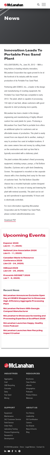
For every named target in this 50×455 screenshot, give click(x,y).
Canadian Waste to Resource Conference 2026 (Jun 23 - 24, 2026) (18, 261)
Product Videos (31, 395)
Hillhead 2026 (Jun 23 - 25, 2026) (13, 269)
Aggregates (8, 379)
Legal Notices (30, 447)
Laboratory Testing (11, 429)
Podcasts (29, 391)
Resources (33, 373)
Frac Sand (7, 395)
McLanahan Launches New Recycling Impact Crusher (23, 331)
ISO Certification (32, 419)
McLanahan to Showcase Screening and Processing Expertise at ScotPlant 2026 (24, 317)
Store (22, 447)
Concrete (7, 388)
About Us (31, 407)
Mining (6, 398)
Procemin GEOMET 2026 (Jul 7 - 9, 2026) (16, 276)
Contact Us (40, 447)
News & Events (31, 429)
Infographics (30, 388)
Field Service (9, 422)
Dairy (6, 391)
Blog (27, 432)
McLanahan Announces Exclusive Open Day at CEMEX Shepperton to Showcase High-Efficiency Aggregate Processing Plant (24, 299)
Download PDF (10, 220)
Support (9, 407)
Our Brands (30, 426)
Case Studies (31, 382)
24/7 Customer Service (12, 419)
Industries (11, 373)
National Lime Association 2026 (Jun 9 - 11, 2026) (20, 251)
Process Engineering (11, 432)
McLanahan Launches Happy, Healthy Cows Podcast (23, 324)
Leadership (30, 416)
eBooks (29, 385)
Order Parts (8, 426)
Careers (29, 422)
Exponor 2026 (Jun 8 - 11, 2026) (12, 244)
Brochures (30, 379)
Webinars (29, 398)
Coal (5, 382)
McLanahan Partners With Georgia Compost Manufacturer (21, 309)
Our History (30, 413)
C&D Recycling (9, 385)
